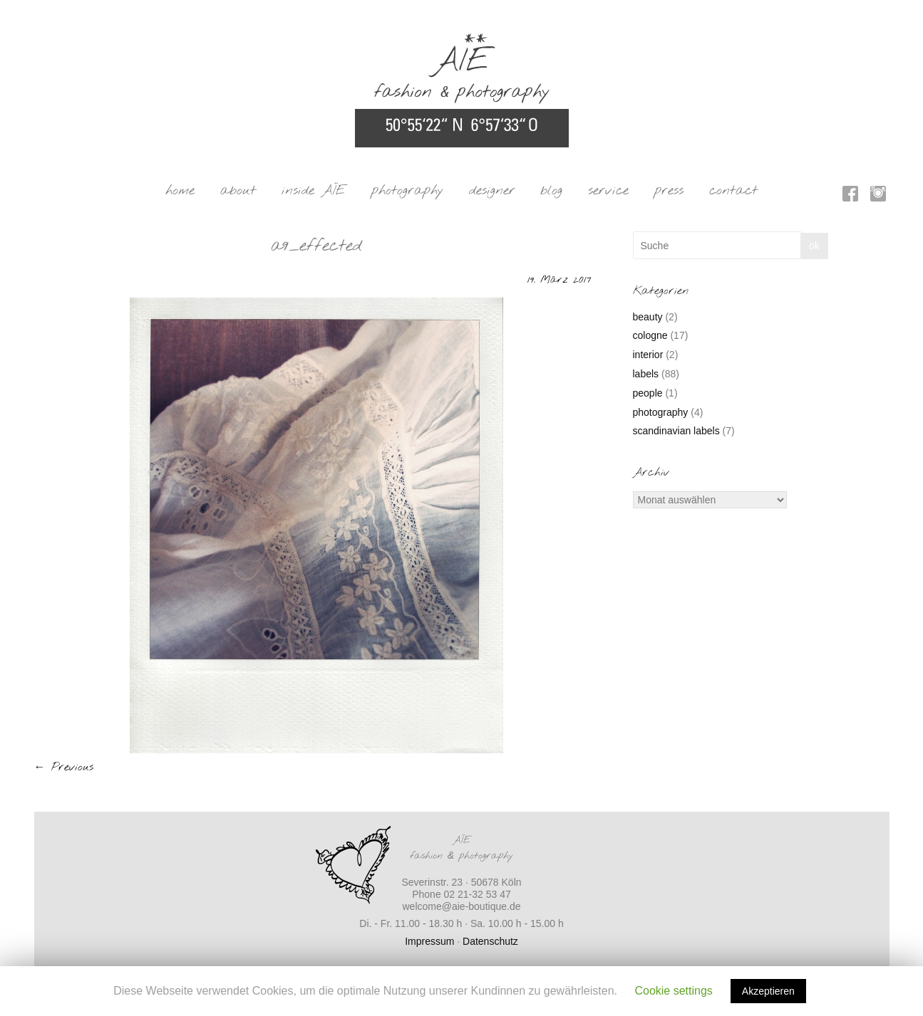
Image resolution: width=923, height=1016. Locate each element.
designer (492, 191)
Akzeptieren (768, 991)
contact (733, 191)
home (180, 191)
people (648, 393)
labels (646, 373)
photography (407, 191)
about (238, 191)
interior (648, 354)
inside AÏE (314, 191)
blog (551, 191)
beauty (648, 317)
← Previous (63, 767)
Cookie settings (673, 991)
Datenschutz (490, 941)
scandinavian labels (676, 430)
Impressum (429, 941)
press (669, 191)
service (608, 191)
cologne (650, 335)
